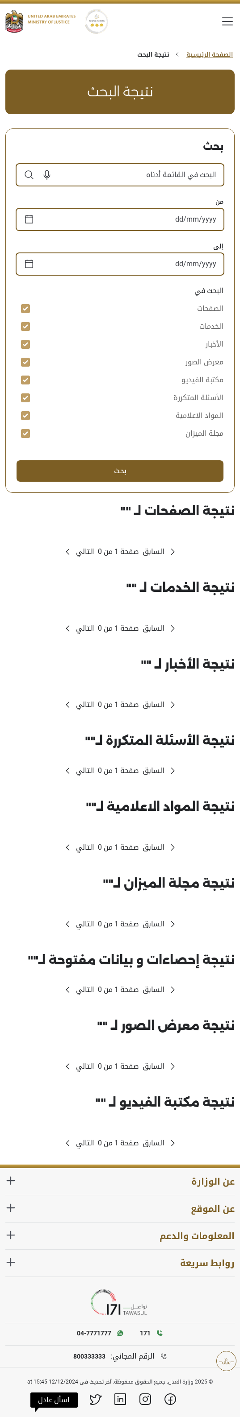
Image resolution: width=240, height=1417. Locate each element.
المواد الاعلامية (199, 415)
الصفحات (210, 308)
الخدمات (211, 326)
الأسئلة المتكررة (198, 397)
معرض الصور (204, 362)
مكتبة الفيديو (202, 380)
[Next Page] (79, 552)
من (219, 201)
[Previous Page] (160, 552)
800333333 (89, 1356)
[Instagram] (145, 1399)
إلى (218, 246)
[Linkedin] (120, 1399)
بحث (120, 471)
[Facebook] (170, 1399)
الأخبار (214, 344)
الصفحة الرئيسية (209, 54)
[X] (95, 1399)
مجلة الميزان (204, 433)
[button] (43, 175)
